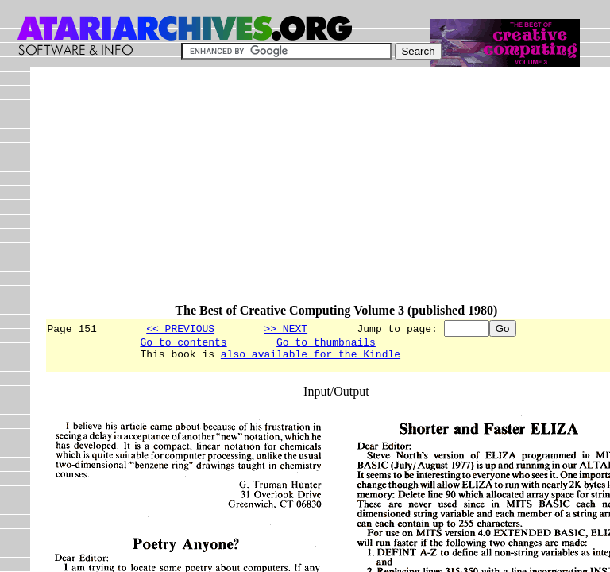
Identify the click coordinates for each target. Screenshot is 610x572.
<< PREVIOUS (180, 328)
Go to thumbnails (326, 344)
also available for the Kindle (310, 358)
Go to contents (183, 344)
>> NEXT (285, 328)
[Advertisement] (326, 192)
